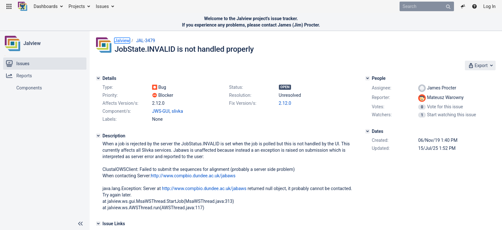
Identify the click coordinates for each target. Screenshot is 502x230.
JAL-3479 (145, 40)
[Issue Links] (98, 223)
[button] (9, 6)
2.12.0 (285, 103)
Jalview (32, 43)
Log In (489, 6)
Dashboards (46, 6)
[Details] (98, 78)
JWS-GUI (161, 111)
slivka (177, 111)
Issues (102, 6)
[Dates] (367, 131)
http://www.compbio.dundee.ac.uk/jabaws (193, 175)
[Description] (98, 136)
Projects (77, 6)
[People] (367, 78)
